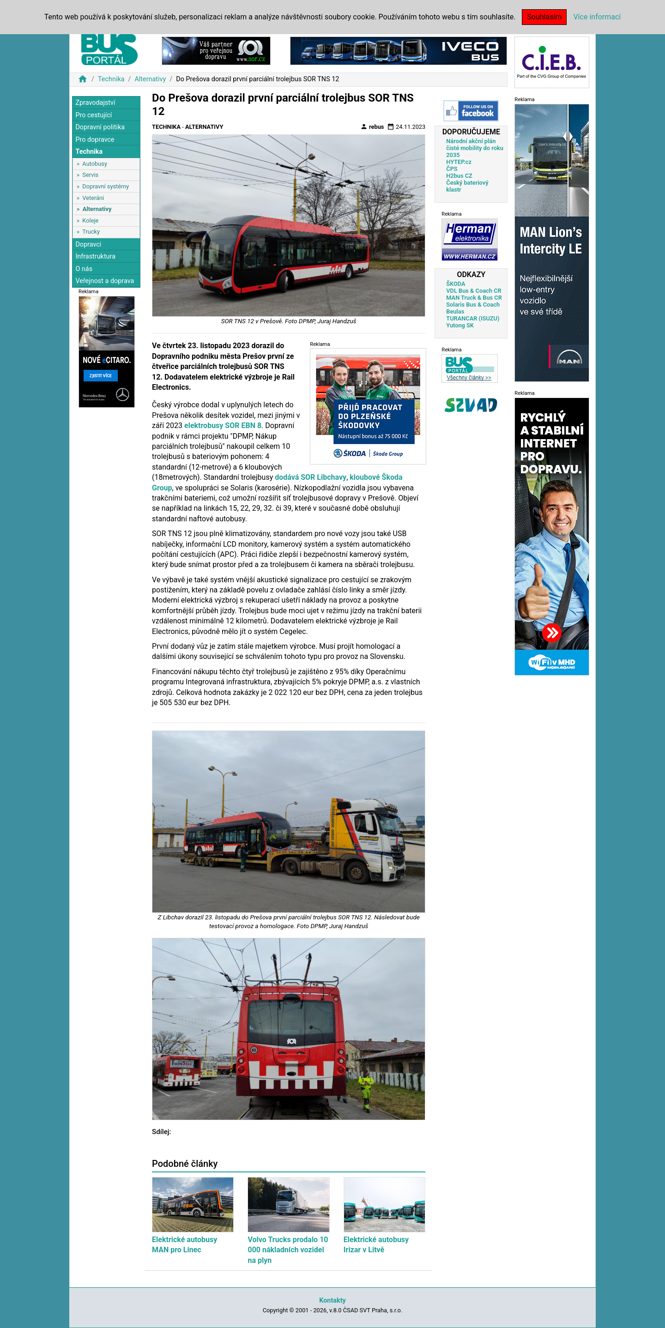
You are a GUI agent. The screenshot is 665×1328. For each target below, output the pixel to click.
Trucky (91, 231)
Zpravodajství (95, 103)
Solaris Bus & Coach (473, 304)
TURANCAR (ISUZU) (472, 318)
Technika (111, 79)
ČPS (451, 168)
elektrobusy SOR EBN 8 (222, 425)
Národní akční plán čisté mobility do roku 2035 (474, 148)
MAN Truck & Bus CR (474, 297)
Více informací (597, 16)
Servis (90, 174)
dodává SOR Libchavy (310, 477)
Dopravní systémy (105, 186)
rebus (372, 126)
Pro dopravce (94, 140)
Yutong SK (460, 325)
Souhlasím (544, 16)
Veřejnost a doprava (104, 281)
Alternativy (150, 79)
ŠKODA (455, 283)
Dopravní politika (100, 127)
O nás (83, 269)
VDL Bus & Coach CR (473, 290)
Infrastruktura (95, 256)
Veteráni (93, 197)
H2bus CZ (459, 175)
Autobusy (94, 163)
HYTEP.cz (459, 161)
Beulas (455, 311)
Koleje (90, 220)
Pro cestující (93, 115)
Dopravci (88, 244)
